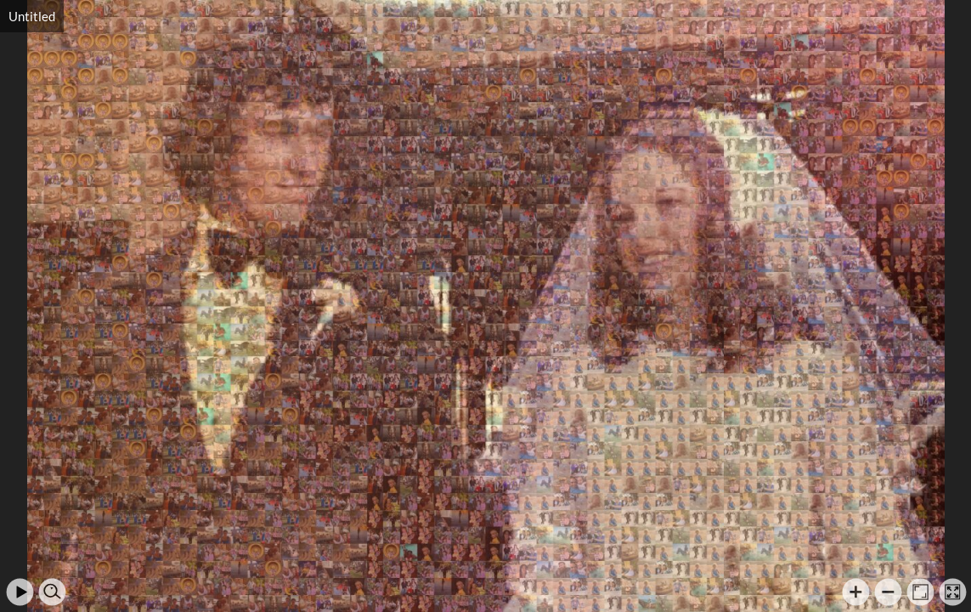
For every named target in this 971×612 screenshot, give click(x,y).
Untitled (31, 16)
